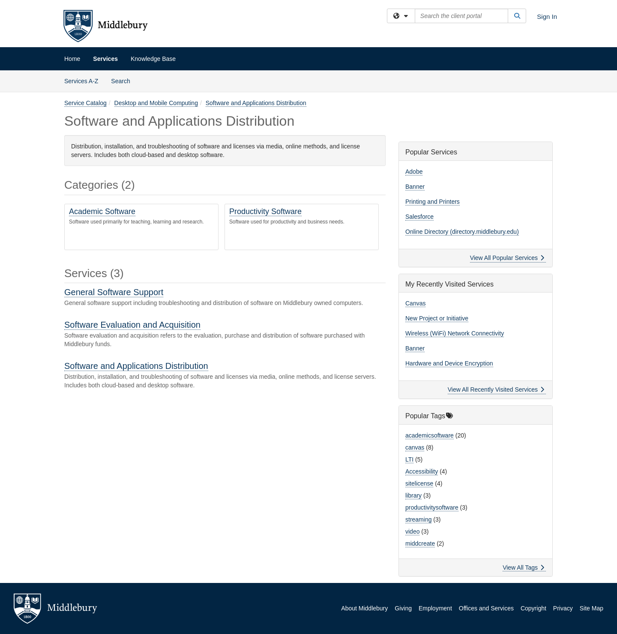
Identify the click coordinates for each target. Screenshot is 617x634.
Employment (435, 608)
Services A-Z (81, 81)
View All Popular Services (507, 257)
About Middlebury (364, 608)
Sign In (547, 16)
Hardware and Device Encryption (449, 363)
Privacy (563, 608)
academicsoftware (429, 435)
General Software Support (113, 292)
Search (123, 80)
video (412, 531)
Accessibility (421, 471)
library (413, 495)
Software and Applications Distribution (256, 103)
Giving (403, 608)
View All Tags (523, 567)
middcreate (420, 543)
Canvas (415, 303)
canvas (414, 447)
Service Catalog (85, 103)
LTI (409, 459)
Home (72, 58)
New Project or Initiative (436, 318)
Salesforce (419, 216)
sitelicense (419, 483)
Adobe (413, 171)
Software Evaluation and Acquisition (132, 324)
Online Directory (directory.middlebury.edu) (462, 231)
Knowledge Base (153, 58)
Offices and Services (486, 608)
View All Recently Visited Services (496, 389)
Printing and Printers (432, 201)
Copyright (533, 608)
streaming (418, 519)
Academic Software (102, 211)
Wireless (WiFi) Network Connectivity (454, 333)
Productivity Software (265, 211)
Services (105, 58)
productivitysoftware (431, 507)
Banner (415, 186)
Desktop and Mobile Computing (156, 103)
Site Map (591, 608)
